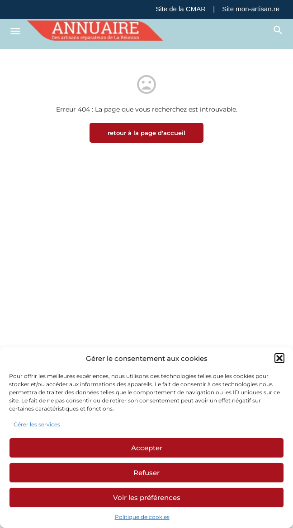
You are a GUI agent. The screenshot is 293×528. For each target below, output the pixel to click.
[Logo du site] (96, 30)
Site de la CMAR (181, 9)
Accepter (146, 448)
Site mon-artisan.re (250, 9)
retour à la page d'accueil (146, 132)
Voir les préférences (146, 497)
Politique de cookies (142, 517)
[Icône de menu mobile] (15, 31)
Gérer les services (37, 424)
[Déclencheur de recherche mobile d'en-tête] (278, 30)
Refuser (146, 472)
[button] (279, 358)
